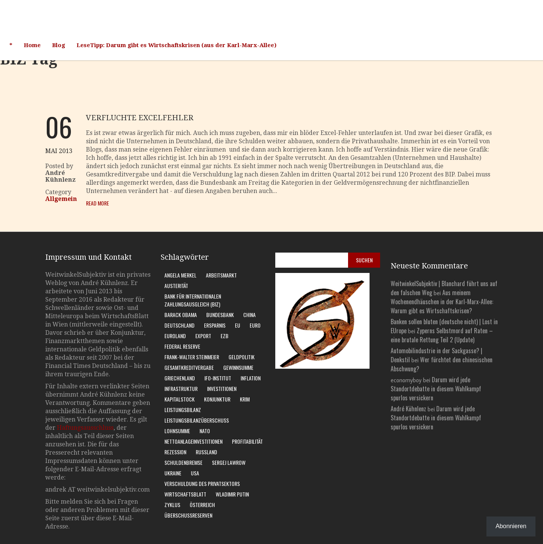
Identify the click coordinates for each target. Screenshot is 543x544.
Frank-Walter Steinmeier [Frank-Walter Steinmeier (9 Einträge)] (191, 357)
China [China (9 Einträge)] (249, 315)
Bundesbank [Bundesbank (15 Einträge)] (220, 315)
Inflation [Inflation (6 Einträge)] (251, 378)
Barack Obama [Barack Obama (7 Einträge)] (180, 315)
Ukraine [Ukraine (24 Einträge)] (172, 473)
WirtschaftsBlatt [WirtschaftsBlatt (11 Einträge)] (185, 494)
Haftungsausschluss (85, 427)
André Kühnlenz (408, 408)
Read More (97, 203)
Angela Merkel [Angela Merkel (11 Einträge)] (180, 275)
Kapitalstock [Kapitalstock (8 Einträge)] (179, 399)
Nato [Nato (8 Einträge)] (204, 431)
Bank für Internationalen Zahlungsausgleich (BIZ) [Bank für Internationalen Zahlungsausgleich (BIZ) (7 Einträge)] (192, 300)
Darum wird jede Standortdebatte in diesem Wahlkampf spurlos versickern (436, 388)
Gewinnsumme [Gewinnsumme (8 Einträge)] (238, 367)
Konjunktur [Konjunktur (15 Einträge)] (217, 399)
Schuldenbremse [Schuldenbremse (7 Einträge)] (183, 462)
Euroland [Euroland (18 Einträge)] (175, 336)
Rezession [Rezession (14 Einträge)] (175, 452)
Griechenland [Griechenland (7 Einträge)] (179, 378)
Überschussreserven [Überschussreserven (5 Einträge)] (188, 515)
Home (32, 45)
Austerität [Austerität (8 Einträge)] (176, 286)
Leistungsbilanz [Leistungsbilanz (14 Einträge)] (182, 410)
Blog (58, 45)
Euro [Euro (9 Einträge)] (255, 325)
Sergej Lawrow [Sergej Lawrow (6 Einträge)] (228, 462)
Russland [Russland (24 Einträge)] (206, 452)
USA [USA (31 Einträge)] (195, 473)
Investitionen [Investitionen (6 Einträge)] (221, 388)
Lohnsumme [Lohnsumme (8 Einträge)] (177, 431)
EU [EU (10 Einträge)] (237, 325)
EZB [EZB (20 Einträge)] (225, 336)
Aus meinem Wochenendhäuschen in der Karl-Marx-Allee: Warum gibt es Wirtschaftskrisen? (442, 301)
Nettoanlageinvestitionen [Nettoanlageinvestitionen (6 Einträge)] (193, 441)
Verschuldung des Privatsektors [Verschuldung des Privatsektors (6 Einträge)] (202, 483)
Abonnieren (510, 526)
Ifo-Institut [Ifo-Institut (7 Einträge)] (217, 378)
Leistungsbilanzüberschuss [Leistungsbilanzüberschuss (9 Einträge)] (196, 420)
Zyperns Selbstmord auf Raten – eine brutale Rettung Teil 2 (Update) (442, 335)
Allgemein (61, 198)
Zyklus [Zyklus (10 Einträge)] (172, 505)
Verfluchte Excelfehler (139, 117)
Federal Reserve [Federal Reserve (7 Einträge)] (182, 346)
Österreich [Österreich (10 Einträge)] (202, 505)
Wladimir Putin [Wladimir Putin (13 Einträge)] (232, 494)
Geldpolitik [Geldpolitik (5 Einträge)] (242, 357)
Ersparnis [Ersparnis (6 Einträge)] (214, 325)
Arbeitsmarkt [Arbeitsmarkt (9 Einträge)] (221, 275)
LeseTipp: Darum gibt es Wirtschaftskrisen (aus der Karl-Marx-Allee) (176, 45)
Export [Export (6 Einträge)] (203, 336)
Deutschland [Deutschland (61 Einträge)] (179, 325)
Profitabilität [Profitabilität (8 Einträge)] (247, 441)
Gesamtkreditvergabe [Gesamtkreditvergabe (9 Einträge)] (189, 367)
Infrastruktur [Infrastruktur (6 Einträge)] (181, 388)
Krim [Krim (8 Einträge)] (245, 399)
